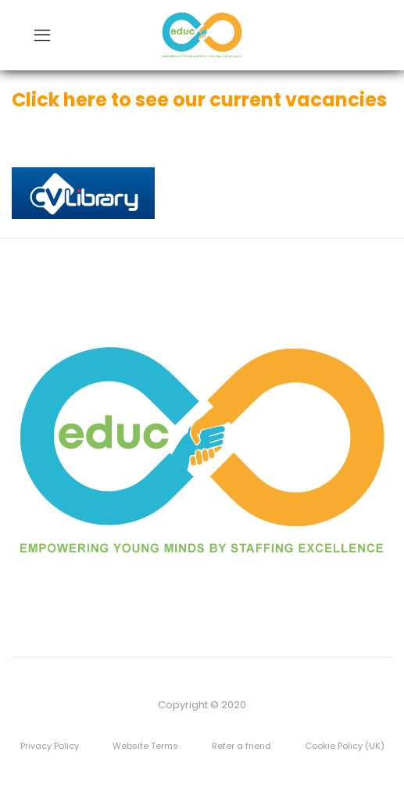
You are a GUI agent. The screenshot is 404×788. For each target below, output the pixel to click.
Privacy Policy (49, 746)
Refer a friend (241, 746)
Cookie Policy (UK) (344, 746)
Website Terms (145, 746)
